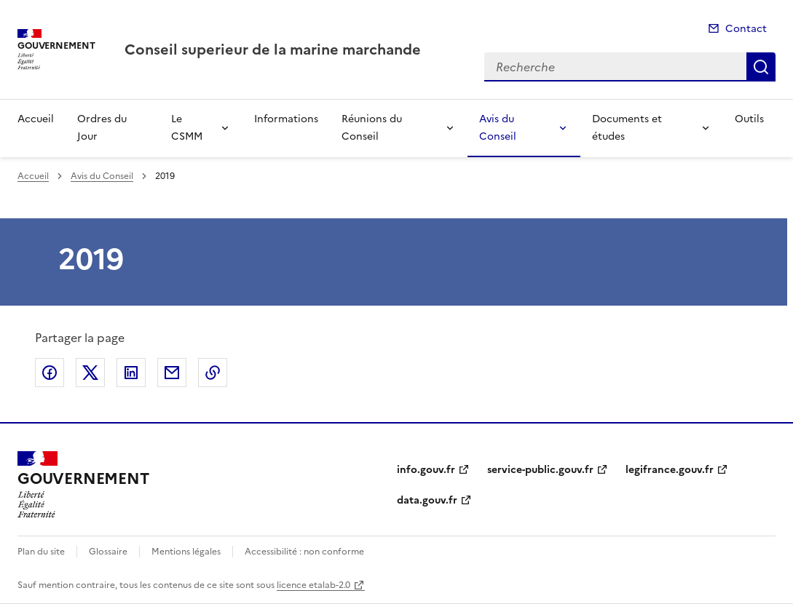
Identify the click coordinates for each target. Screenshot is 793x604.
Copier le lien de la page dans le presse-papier (212, 372)
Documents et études (627, 127)
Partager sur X (90, 372)
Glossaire (108, 551)
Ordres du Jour (102, 127)
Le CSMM (186, 127)
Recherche (761, 67)
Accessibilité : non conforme (304, 551)
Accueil (35, 119)
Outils (749, 119)
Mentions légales (186, 551)
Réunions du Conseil (372, 127)
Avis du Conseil (497, 127)
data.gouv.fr (427, 500)
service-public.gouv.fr (540, 469)
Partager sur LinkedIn (131, 372)
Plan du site (41, 551)
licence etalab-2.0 (313, 585)
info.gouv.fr (426, 469)
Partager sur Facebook (49, 372)
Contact (746, 28)
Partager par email (171, 372)
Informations (286, 119)
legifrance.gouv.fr (670, 469)
